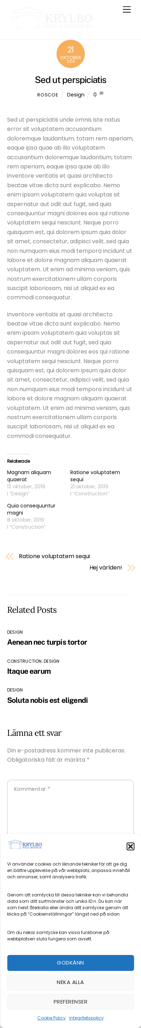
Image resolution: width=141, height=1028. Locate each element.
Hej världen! (106, 568)
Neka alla (70, 982)
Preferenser (70, 1001)
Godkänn (70, 962)
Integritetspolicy (86, 1018)
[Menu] (127, 10)
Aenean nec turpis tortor (47, 642)
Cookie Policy (51, 1018)
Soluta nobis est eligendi (47, 700)
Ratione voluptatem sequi (54, 556)
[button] (130, 846)
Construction (24, 661)
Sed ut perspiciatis (70, 79)
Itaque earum (29, 671)
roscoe (47, 94)
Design (76, 94)
